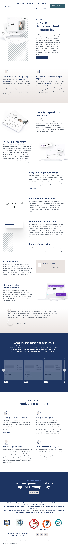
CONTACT (18, 538)
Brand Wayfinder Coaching (25, 4)
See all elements (7, 436)
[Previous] (3, 374)
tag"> (14, 180)
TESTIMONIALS (22, 540)
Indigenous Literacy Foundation (34, 515)
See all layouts (39, 465)
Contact (45, 9)
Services (45, 4)
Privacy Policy (6, 548)
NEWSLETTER (25, 538)
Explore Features (42, 61)
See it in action (33, 192)
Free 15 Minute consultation (55, 7)
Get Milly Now (34, 496)
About (38, 4)
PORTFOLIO (14, 540)
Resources (37, 9)
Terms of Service (13, 548)
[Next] (64, 374)
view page (6, 385)
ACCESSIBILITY (11, 538)
